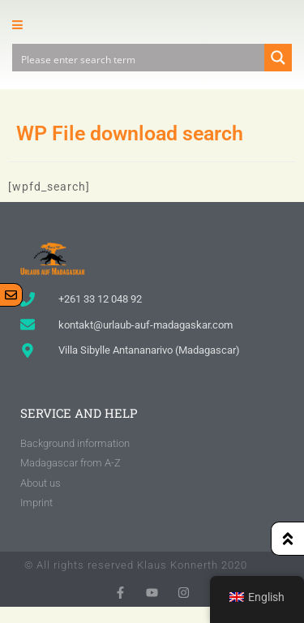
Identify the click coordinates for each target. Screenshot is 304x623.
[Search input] (139, 57)
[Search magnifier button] (278, 57)
